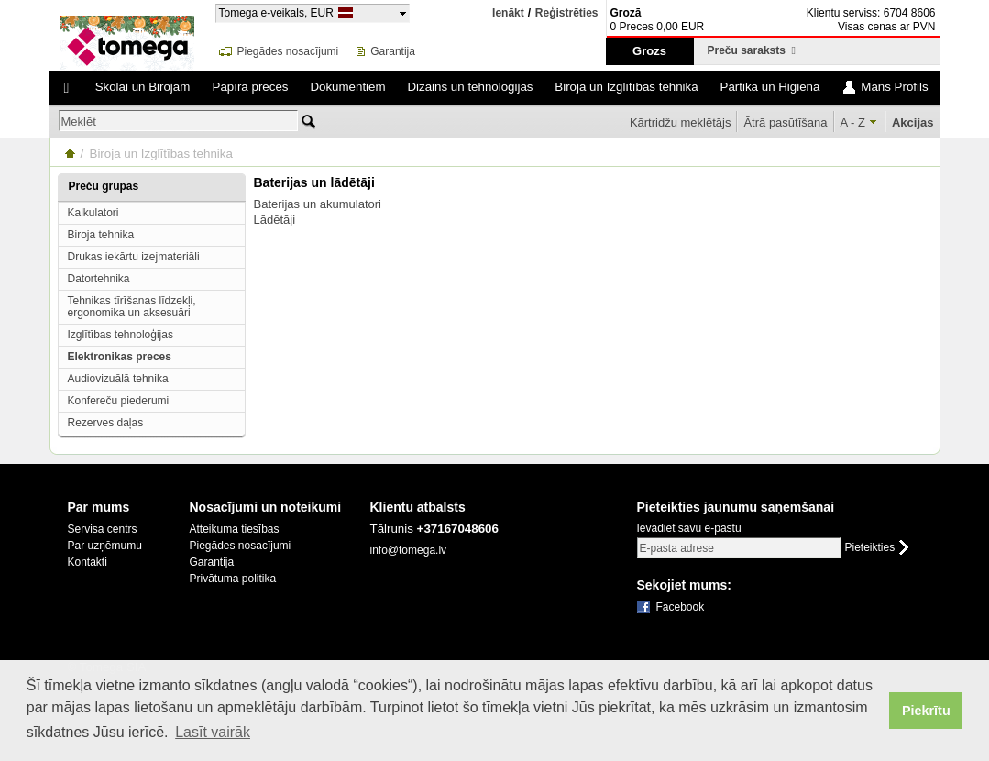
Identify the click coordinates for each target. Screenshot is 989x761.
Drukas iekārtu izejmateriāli (134, 256)
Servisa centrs (102, 529)
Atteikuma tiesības (235, 529)
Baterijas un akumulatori (317, 204)
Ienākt (508, 12)
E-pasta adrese (677, 548)
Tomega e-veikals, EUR (276, 12)
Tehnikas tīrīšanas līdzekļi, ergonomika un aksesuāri (132, 306)
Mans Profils (894, 87)
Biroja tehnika (101, 234)
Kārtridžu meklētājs (680, 122)
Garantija (392, 51)
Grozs (649, 51)
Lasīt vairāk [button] (212, 732)
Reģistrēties (567, 13)
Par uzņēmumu (105, 545)
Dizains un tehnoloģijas (470, 87)
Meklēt (78, 121)
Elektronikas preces (119, 356)
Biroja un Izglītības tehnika (626, 87)
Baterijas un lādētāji (314, 182)
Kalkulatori (93, 212)
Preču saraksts (752, 50)
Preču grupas (104, 186)
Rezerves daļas (106, 422)
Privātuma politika (233, 578)
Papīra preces (251, 87)
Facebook (680, 607)
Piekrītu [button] (926, 710)
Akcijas (913, 122)
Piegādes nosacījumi (288, 51)
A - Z (853, 122)
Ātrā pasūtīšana (785, 122)
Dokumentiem (347, 87)
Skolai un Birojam (143, 87)
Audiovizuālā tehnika (118, 378)
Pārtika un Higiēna (770, 87)
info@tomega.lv (408, 550)
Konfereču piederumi (119, 400)
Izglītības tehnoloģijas (120, 334)
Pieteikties (870, 548)
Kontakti (87, 562)
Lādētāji (275, 219)
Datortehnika (99, 278)
